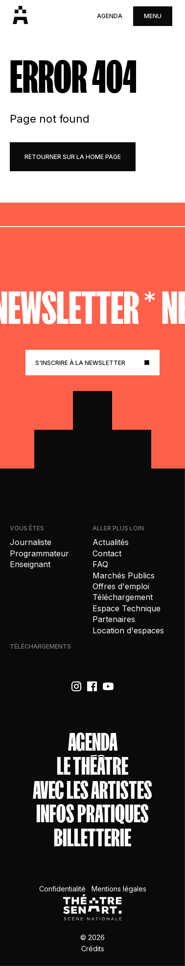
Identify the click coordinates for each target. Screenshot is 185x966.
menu (153, 16)
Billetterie (92, 838)
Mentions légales (119, 889)
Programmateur (39, 553)
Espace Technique (126, 608)
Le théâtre (92, 767)
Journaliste (30, 542)
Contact (106, 553)
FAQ (100, 564)
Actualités (110, 542)
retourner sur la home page (72, 156)
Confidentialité (62, 889)
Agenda (109, 16)
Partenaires (113, 619)
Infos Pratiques (92, 814)
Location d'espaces (128, 630)
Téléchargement (122, 597)
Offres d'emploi (120, 586)
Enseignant (30, 564)
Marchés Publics (123, 575)
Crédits (92, 948)
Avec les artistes (92, 791)
